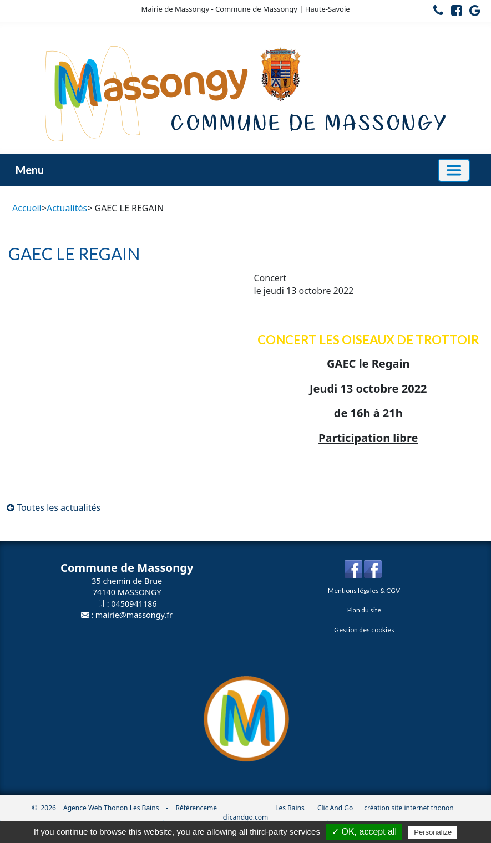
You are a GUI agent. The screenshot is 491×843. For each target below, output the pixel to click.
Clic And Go (335, 807)
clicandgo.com (245, 817)
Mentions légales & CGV (364, 590)
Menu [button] (30, 169)
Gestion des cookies (364, 630)
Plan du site (364, 610)
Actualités (67, 208)
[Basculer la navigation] (454, 170)
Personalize (433, 832)
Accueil (27, 208)
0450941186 (133, 603)
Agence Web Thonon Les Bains (111, 807)
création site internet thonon (409, 807)
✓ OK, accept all (364, 831)
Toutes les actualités (53, 507)
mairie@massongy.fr (134, 615)
